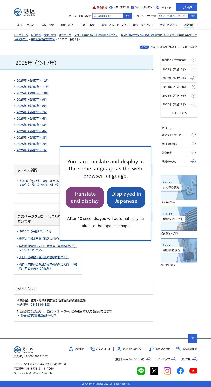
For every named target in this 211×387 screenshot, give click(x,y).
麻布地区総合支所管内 (43, 39)
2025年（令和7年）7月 (32, 112)
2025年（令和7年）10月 (33, 93)
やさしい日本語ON (144, 7)
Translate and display (85, 197)
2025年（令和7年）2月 (32, 143)
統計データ (65, 35)
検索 (193, 16)
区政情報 (36, 35)
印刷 (145, 47)
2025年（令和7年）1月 (32, 150)
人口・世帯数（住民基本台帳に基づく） (96, 35)
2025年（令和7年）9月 (32, 99)
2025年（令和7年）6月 (32, 118)
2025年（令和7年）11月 (33, 86)
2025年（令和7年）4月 (32, 131)
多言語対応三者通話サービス (39, 315)
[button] (99, 7)
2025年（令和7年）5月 (32, 124)
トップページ (21, 35)
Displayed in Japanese (126, 197)
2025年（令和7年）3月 (32, 137)
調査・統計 (50, 35)
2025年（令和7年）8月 (32, 105)
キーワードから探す (95, 15)
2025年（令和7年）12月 (33, 80)
